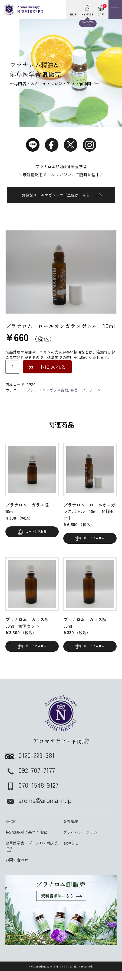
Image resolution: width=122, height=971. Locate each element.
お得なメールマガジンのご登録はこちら (62, 195)
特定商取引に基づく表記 (26, 832)
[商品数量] (12, 367)
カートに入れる (47, 367)
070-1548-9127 (31, 785)
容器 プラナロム (85, 390)
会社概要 (70, 821)
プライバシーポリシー (82, 832)
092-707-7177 (30, 770)
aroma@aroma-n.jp (38, 800)
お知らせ (70, 843)
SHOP (10, 821)
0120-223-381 (30, 755)
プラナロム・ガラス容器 (47, 390)
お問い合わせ (16, 859)
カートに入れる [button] (36, 531)
